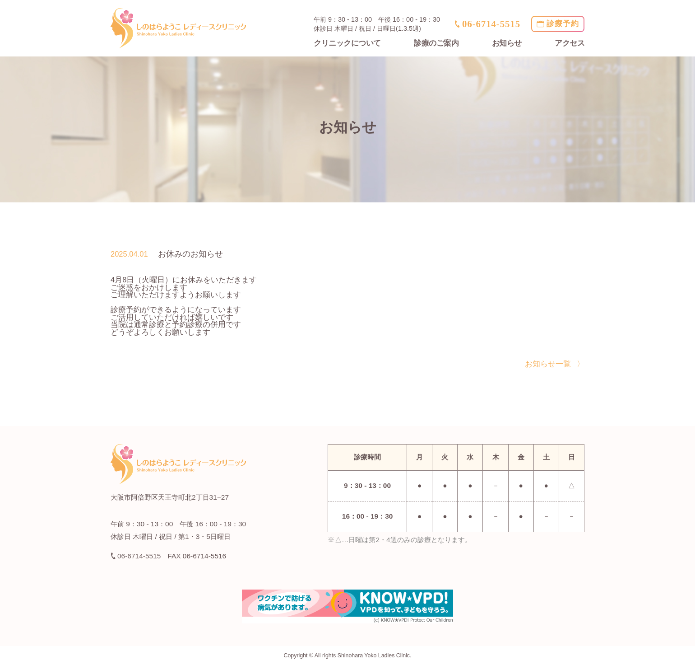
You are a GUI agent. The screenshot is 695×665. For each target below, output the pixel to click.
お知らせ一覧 (548, 364)
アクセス (569, 43)
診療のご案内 (436, 43)
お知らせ (507, 43)
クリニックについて (347, 43)
